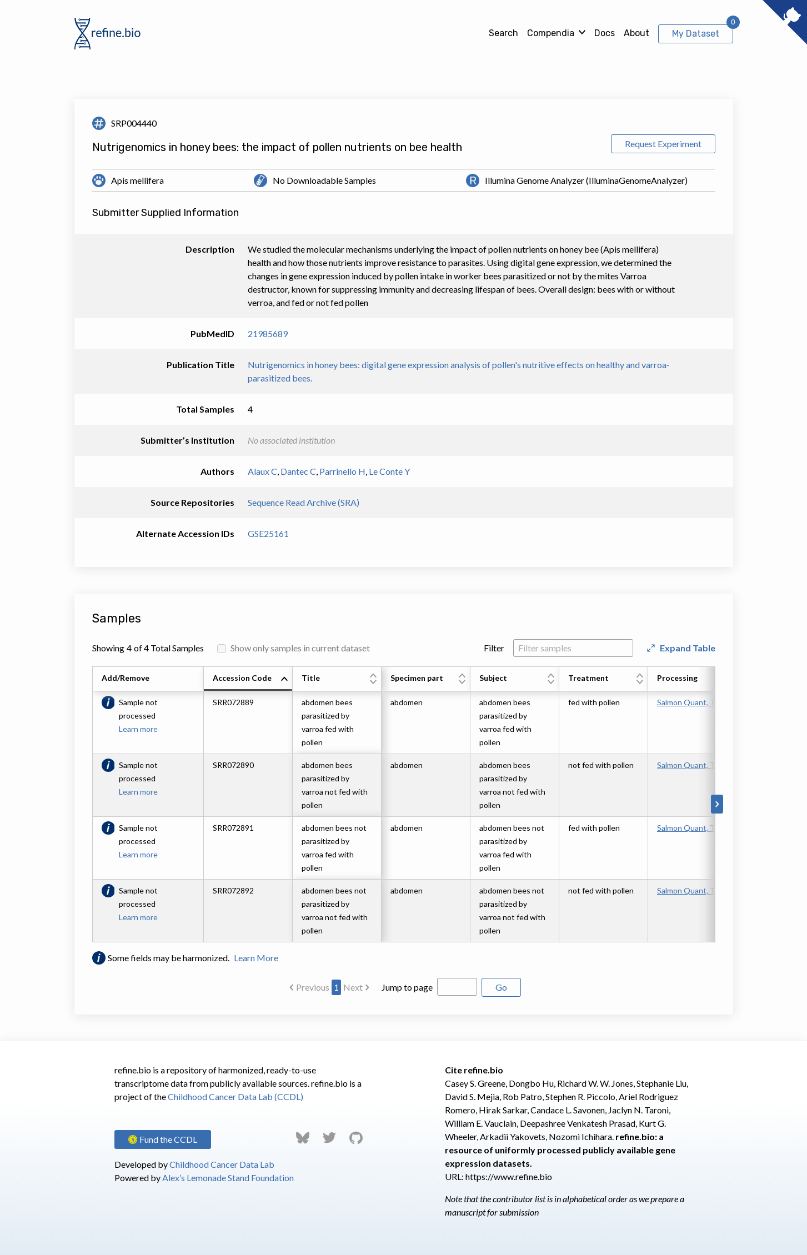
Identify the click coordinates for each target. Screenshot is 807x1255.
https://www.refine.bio (508, 1176)
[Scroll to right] (717, 804)
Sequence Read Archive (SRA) (303, 502)
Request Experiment (663, 143)
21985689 (268, 333)
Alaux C (262, 471)
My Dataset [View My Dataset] (695, 33)
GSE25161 (268, 533)
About (636, 33)
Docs (604, 33)
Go (501, 987)
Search (503, 33)
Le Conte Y (389, 471)
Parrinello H (342, 471)
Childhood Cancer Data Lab (221, 1164)
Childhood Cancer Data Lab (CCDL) (235, 1096)
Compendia (550, 33)
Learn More (256, 957)
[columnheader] (248, 679)
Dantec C (298, 471)
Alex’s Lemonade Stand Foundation (228, 1177)
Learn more (138, 729)
